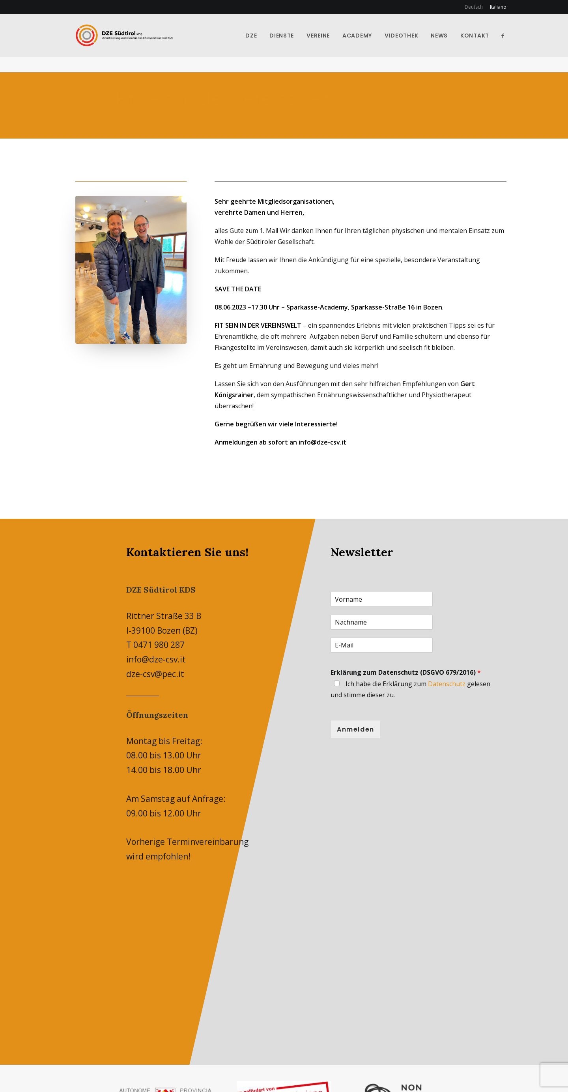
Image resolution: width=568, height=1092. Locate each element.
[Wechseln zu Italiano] (496, 7)
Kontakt (484, 43)
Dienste (291, 43)
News (448, 43)
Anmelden (355, 729)
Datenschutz (446, 684)
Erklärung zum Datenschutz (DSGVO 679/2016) (406, 672)
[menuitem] (475, 7)
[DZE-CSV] (146, 43)
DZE (260, 43)
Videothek (411, 43)
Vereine (327, 43)
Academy (366, 43)
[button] (512, 43)
